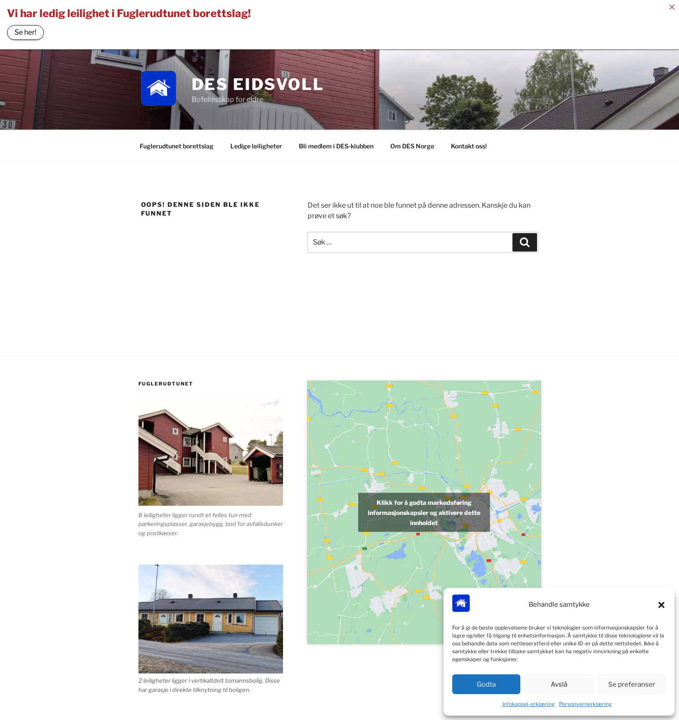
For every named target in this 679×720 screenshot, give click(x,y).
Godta (486, 684)
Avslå (559, 684)
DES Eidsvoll (258, 81)
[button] (661, 605)
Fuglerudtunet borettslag (177, 143)
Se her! (25, 32)
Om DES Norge (412, 143)
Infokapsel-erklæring (528, 704)
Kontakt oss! (469, 143)
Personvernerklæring (585, 704)
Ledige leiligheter (256, 143)
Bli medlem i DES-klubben (336, 143)
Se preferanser (631, 684)
